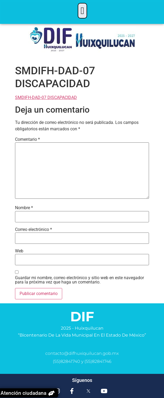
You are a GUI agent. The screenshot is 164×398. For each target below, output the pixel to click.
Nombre (24, 208)
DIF (82, 316)
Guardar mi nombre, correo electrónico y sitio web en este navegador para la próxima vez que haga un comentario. (79, 280)
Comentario (27, 139)
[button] (82, 11)
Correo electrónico (33, 229)
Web (19, 251)
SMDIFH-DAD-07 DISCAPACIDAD (46, 97)
